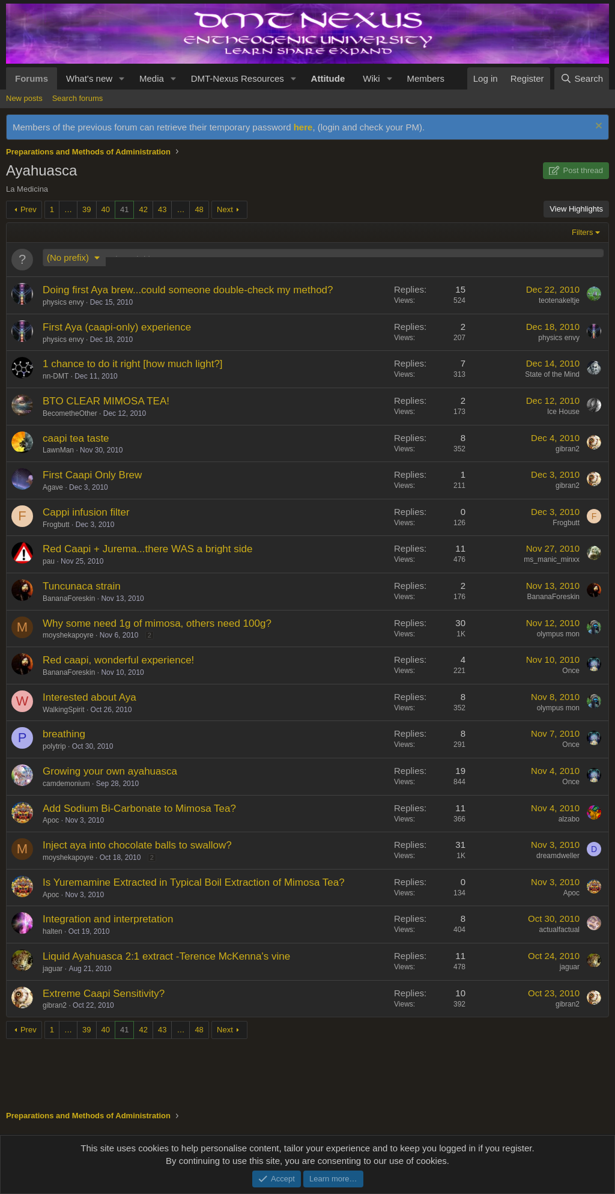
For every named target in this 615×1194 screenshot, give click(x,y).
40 (105, 209)
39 (86, 209)
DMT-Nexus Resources (237, 78)
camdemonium (66, 783)
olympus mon (558, 634)
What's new (89, 78)
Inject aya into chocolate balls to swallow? (137, 845)
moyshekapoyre (68, 635)
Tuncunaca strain (82, 586)
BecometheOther (70, 413)
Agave (53, 487)
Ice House (563, 411)
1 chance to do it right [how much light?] (133, 364)
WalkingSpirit (64, 709)
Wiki (371, 78)
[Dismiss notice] (597, 127)
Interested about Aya (89, 697)
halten (52, 931)
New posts (24, 98)
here (303, 127)
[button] (122, 78)
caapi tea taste (76, 438)
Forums (31, 78)
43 (162, 209)
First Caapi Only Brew (92, 475)
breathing (64, 734)
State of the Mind (552, 374)
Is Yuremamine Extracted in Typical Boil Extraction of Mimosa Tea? (194, 882)
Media (151, 78)
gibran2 (568, 449)
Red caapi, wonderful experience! (118, 660)
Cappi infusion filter (86, 512)
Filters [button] (582, 232)
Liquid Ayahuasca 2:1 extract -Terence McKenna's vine (166, 956)
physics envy (63, 302)
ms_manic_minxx (552, 559)
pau (49, 561)
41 (124, 209)
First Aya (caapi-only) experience (117, 327)
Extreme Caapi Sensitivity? (104, 993)
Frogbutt (56, 524)
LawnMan (58, 450)
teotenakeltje (559, 300)
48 (199, 209)
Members (425, 78)
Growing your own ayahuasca (110, 771)
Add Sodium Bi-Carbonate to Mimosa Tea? (139, 808)
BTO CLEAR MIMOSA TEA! (106, 401)
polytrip (54, 746)
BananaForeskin (69, 598)
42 (143, 209)
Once (571, 670)
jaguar (52, 968)
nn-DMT (55, 376)
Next (225, 209)
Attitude (328, 78)
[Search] (581, 78)
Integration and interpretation (108, 919)
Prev (28, 209)
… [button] (68, 209)
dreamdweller (558, 855)
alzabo (569, 819)
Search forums (77, 98)
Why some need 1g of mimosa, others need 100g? (157, 623)
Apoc (51, 820)
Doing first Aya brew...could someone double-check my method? (188, 290)
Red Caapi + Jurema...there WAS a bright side (147, 549)
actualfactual (559, 929)
